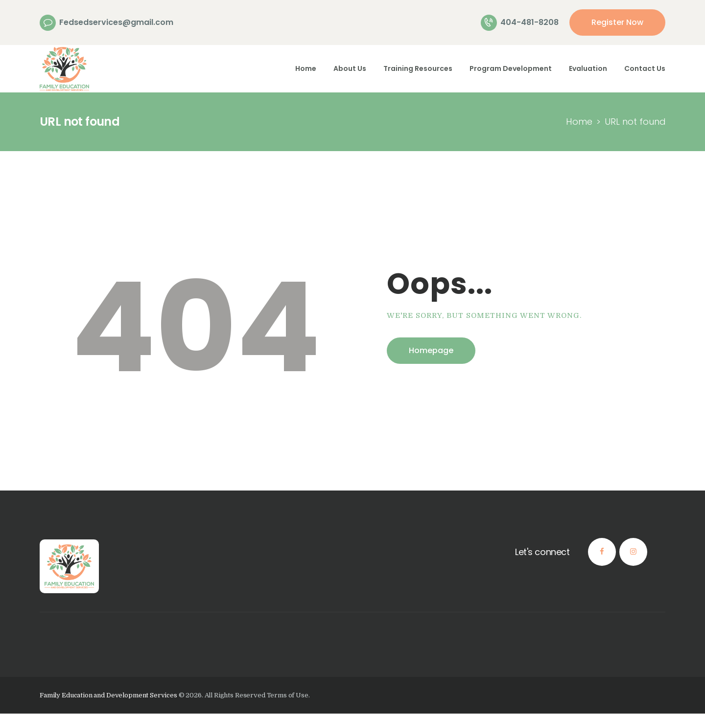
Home (579, 121)
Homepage (431, 350)
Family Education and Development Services (108, 695)
